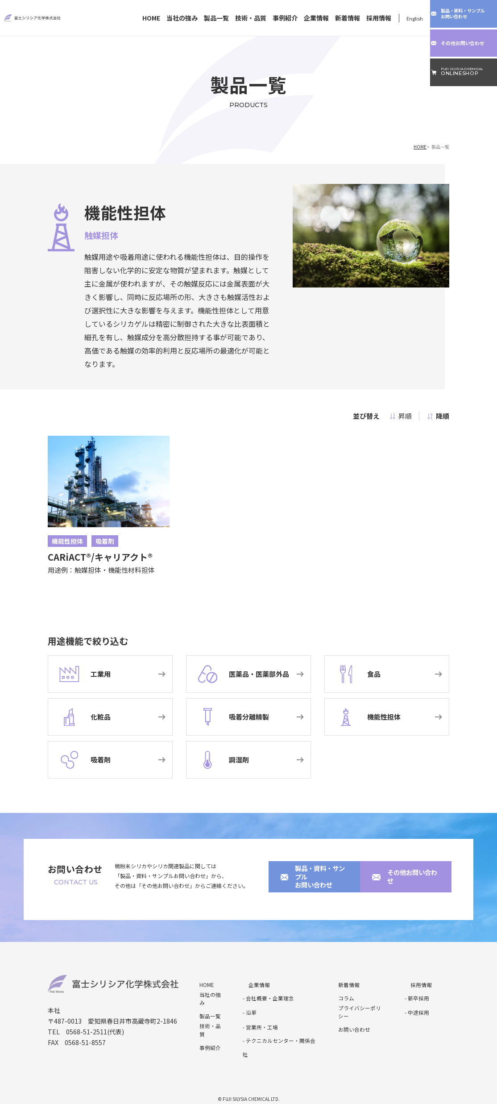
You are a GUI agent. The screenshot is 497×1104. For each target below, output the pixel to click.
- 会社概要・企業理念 (264, 993)
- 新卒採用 (415, 993)
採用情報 (378, 18)
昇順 (401, 416)
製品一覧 (216, 18)
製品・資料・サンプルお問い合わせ (312, 876)
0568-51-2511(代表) (95, 1026)
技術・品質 (250, 18)
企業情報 (316, 18)
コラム (339, 993)
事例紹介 (285, 18)
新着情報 (347, 18)
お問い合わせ (345, 1020)
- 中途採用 (415, 1006)
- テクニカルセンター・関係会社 (275, 1033)
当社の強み (182, 18)
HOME (151, 18)
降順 (438, 416)
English (414, 18)
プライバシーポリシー (354, 1006)
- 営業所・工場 (257, 1020)
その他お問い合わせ (401, 877)
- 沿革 (248, 1006)
